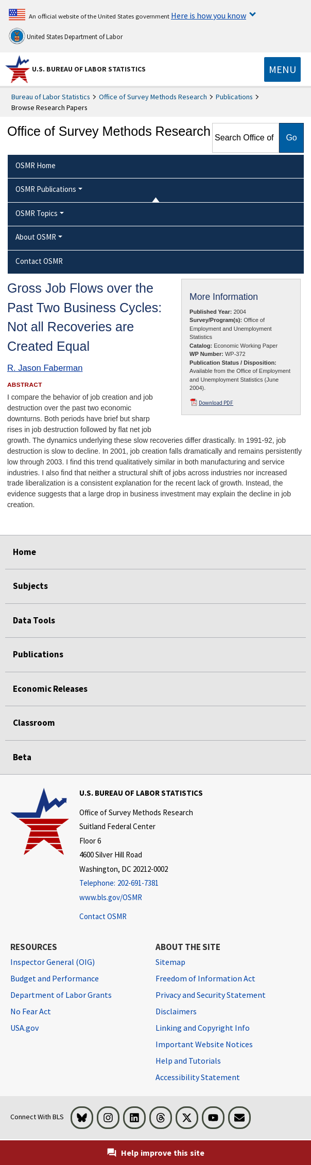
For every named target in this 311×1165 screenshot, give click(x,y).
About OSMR (35, 237)
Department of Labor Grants (61, 995)
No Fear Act (30, 1011)
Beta (22, 757)
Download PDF (216, 402)
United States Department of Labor (66, 36)
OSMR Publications (45, 189)
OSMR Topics (36, 213)
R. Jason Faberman (45, 368)
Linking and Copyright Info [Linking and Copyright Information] (203, 1028)
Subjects (30, 586)
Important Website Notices (204, 1044)
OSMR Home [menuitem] (35, 165)
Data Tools (34, 620)
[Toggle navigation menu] (282, 69)
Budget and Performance (54, 978)
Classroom (34, 722)
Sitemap (170, 962)
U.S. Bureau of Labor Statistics (89, 69)
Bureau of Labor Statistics (50, 96)
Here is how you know (208, 15)
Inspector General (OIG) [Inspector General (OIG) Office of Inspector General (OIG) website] (52, 962)
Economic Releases (50, 688)
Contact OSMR (103, 916)
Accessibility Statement (198, 1077)
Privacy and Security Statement (211, 995)
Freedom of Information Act (205, 978)
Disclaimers (176, 1011)
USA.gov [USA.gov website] (24, 1028)
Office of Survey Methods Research (153, 96)
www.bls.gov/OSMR (110, 897)
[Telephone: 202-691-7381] (141, 883)
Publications (234, 96)
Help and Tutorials (188, 1060)
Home (24, 552)
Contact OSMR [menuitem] (39, 261)
